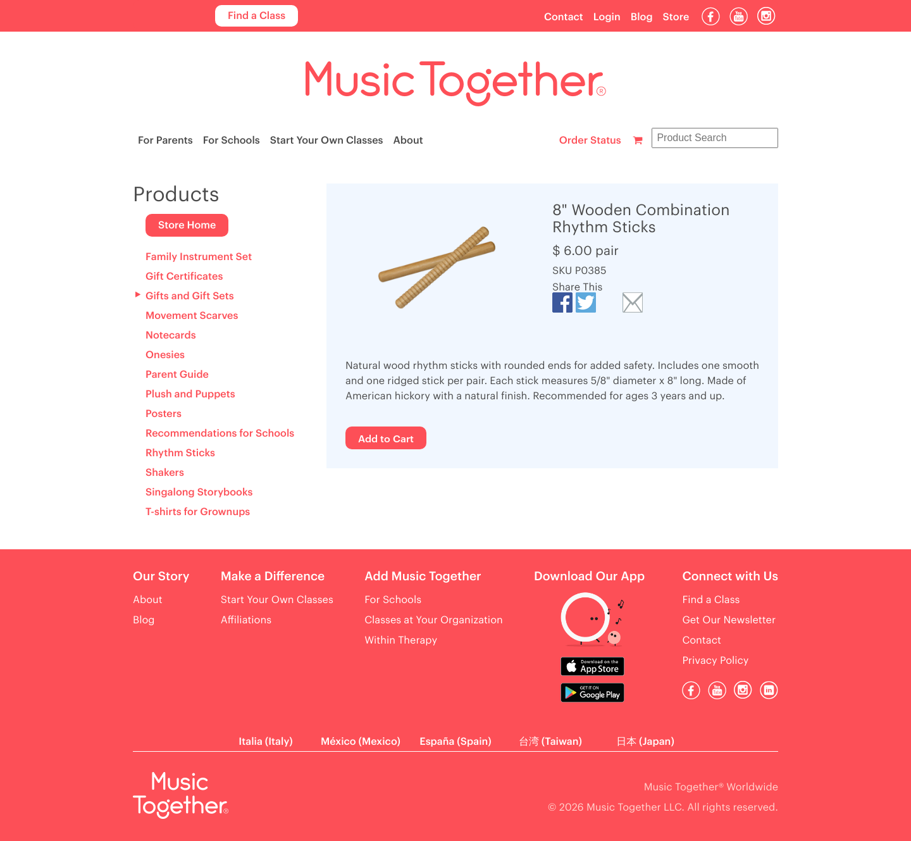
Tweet (586, 302)
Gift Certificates (184, 276)
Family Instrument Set (199, 257)
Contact (563, 17)
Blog (642, 17)
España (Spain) (455, 742)
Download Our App (589, 577)
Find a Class (256, 16)
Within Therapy (400, 640)
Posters (164, 414)
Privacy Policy (715, 661)
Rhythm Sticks (180, 453)
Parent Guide (177, 375)
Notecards (171, 335)
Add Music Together (422, 577)
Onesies (165, 355)
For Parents (165, 140)
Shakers (165, 473)
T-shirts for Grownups (198, 512)
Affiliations (246, 620)
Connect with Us (730, 577)
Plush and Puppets (190, 394)
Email (633, 302)
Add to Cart (386, 438)
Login (607, 17)
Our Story (161, 577)
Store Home (187, 225)
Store (676, 17)
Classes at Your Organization (433, 620)
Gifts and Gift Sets (190, 296)
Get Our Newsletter (729, 620)
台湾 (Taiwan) (550, 742)
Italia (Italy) (265, 742)
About (408, 140)
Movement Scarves (192, 316)
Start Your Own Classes (326, 140)
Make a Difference (273, 577)
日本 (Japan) (645, 742)
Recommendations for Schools (220, 433)
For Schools (231, 140)
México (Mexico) (360, 742)
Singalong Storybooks (199, 492)
